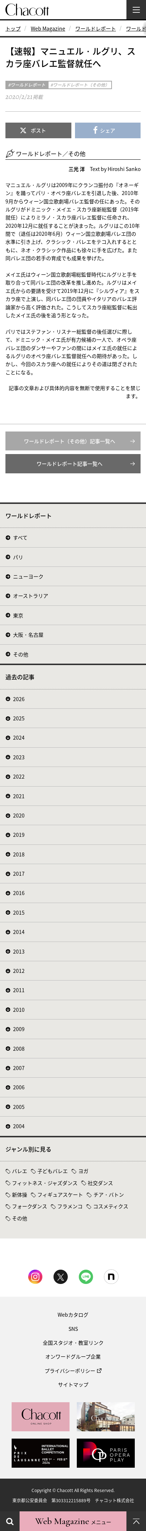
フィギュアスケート (60, 1194)
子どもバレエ (52, 1170)
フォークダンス (29, 1206)
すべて (20, 537)
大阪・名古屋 (28, 634)
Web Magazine (48, 28)
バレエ (19, 1170)
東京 (18, 615)
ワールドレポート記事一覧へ (70, 463)
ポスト (38, 130)
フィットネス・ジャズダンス (45, 1182)
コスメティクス (110, 1206)
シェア (107, 130)
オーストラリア (30, 595)
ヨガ (83, 1170)
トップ (13, 28)
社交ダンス (100, 1182)
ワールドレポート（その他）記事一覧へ (69, 441)
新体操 (19, 1194)
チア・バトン (108, 1194)
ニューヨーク (28, 576)
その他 (20, 654)
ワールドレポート (95, 28)
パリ (18, 557)
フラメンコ (70, 1206)
